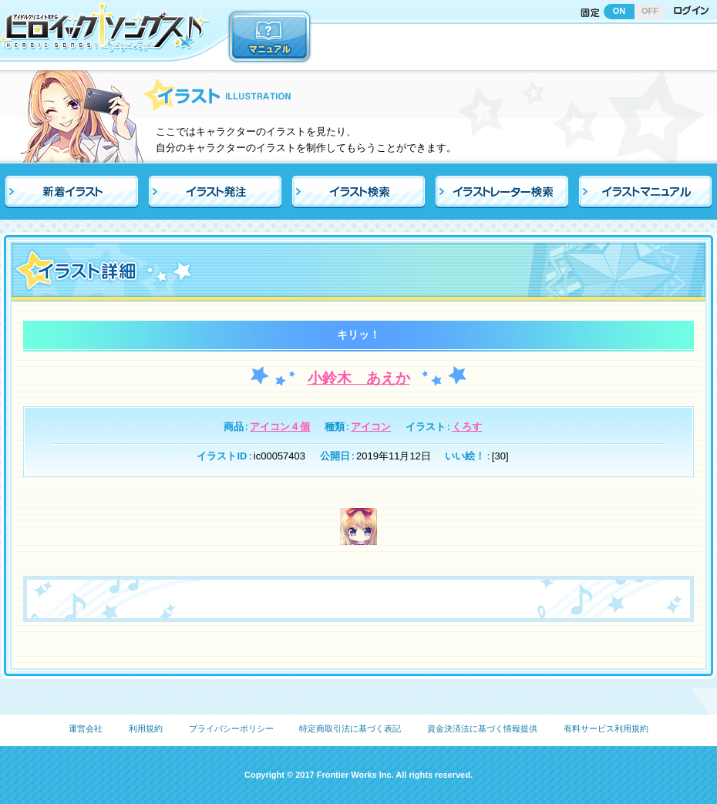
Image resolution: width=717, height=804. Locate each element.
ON (619, 10)
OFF (649, 10)
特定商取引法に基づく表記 (350, 728)
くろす (467, 426)
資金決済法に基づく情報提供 (482, 728)
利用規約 (146, 728)
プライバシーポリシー (231, 728)
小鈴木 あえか (359, 378)
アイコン (371, 426)
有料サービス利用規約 (606, 728)
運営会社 (86, 728)
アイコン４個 (280, 426)
